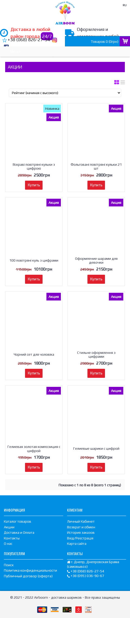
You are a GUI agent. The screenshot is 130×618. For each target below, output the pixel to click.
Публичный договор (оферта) (28, 576)
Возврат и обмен (81, 527)
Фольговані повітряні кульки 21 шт (96, 166)
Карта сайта (76, 543)
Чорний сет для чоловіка (34, 354)
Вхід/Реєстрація (80, 538)
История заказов (81, 532)
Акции (9, 527)
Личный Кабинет (81, 521)
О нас (8, 543)
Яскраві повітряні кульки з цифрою (34, 166)
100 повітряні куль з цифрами (33, 260)
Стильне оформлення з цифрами (96, 354)
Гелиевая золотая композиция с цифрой (33, 449)
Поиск (9, 565)
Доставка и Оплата (19, 532)
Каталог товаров (17, 521)
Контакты (12, 538)
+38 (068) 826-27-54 (29, 39)
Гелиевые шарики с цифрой (96, 448)
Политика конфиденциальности (30, 570)
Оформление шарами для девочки (96, 260)
